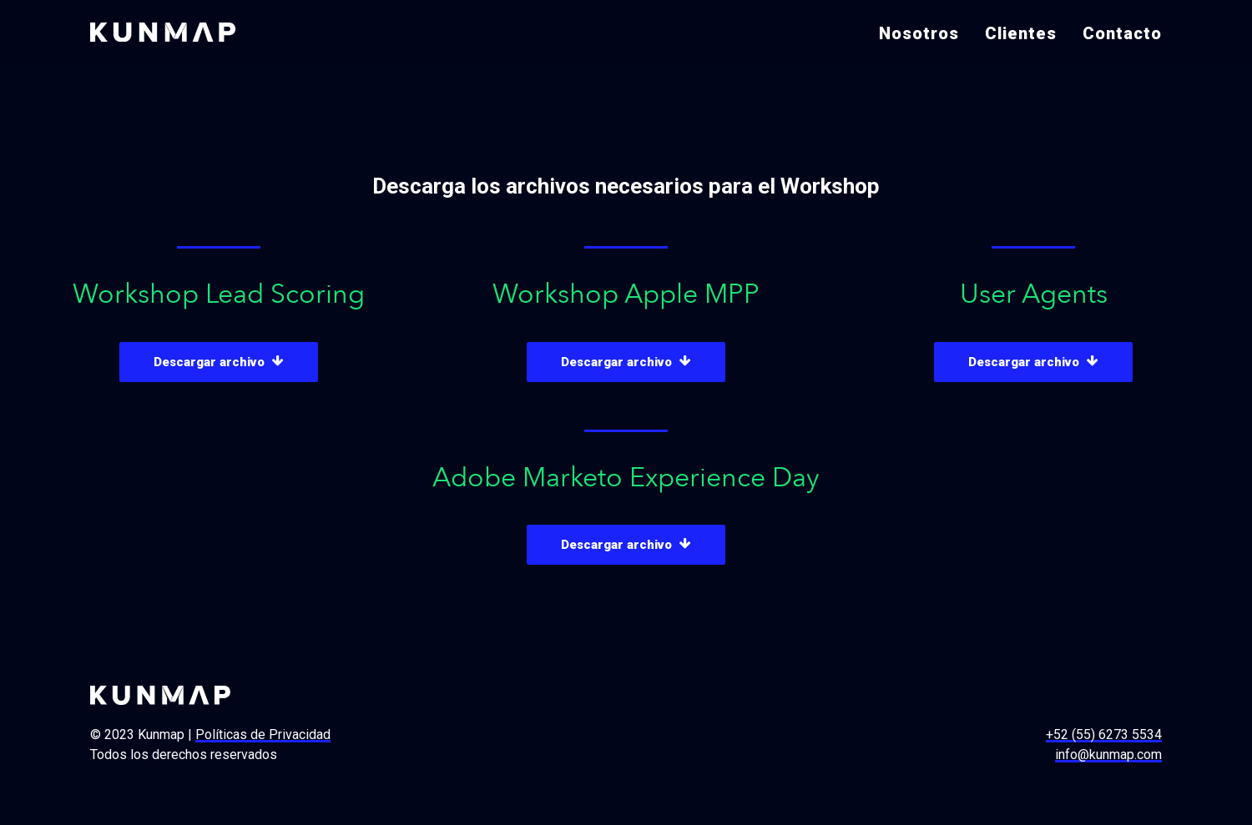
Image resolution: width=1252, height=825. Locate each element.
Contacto (1122, 33)
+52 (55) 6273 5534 (1104, 734)
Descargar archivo (219, 362)
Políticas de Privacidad (263, 734)
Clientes (1021, 33)
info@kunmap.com (1108, 754)
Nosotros (919, 33)
